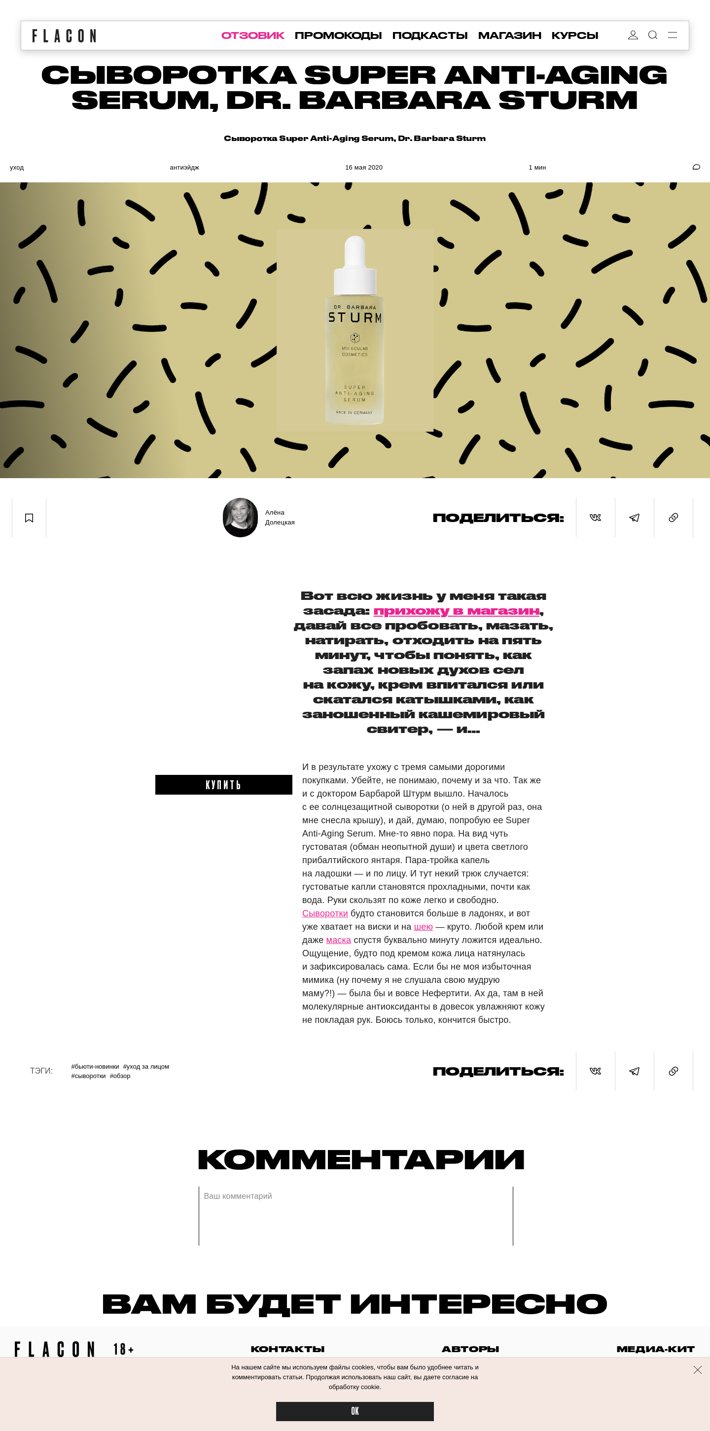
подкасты (430, 35)
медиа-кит (656, 1349)
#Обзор (120, 1076)
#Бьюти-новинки (95, 1066)
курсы (575, 35)
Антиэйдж (184, 167)
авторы (470, 1349)
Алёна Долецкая (280, 517)
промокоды (338, 35)
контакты (288, 1349)
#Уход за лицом (146, 1066)
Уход (17, 167)
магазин (509, 35)
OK (355, 1411)
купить (224, 784)
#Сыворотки (88, 1076)
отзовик (252, 35)
